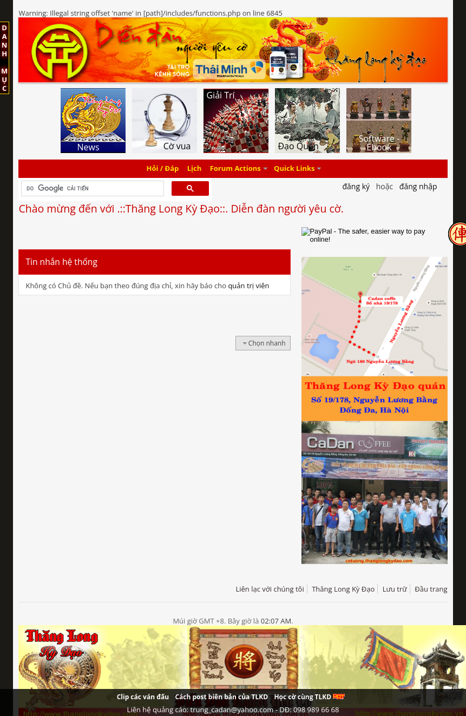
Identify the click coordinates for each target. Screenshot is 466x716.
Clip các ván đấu (143, 696)
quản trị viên (248, 285)
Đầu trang (431, 589)
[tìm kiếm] (91, 189)
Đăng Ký (356, 186)
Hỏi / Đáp (163, 169)
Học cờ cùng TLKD (309, 696)
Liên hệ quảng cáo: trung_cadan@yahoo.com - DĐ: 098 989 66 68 (233, 709)
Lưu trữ (395, 589)
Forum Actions (235, 169)
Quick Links (294, 169)
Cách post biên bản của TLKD (221, 696)
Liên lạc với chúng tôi (269, 589)
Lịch (194, 169)
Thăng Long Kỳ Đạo (343, 589)
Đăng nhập (418, 186)
